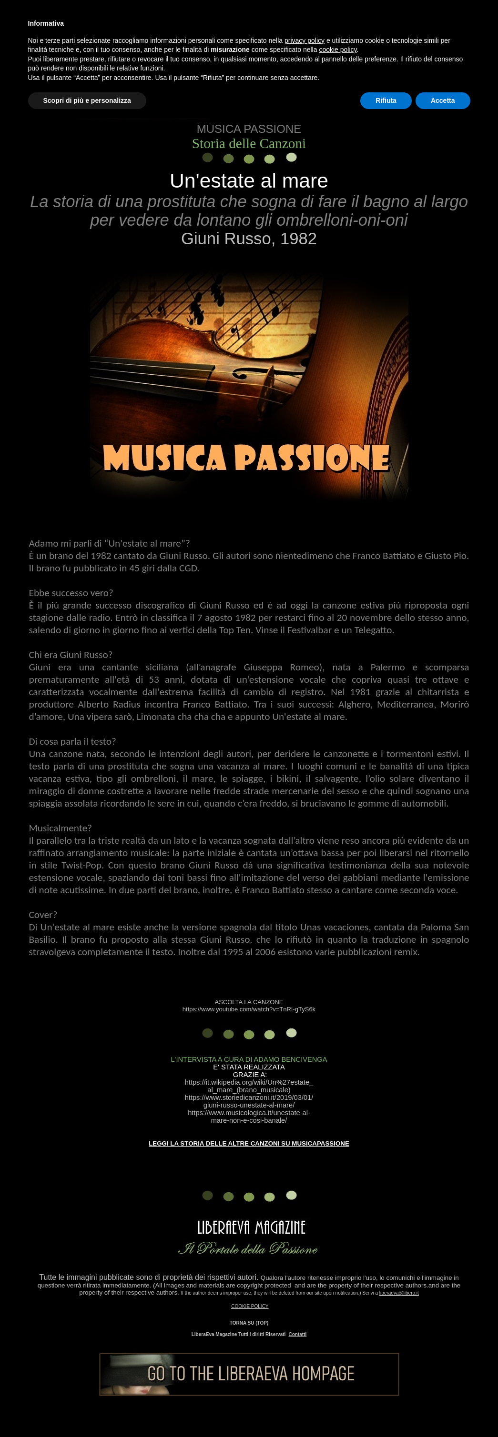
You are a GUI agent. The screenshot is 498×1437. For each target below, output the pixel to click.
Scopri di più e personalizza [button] (87, 100)
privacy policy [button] (305, 40)
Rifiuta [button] (386, 100)
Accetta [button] (443, 100)
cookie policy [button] (337, 49)
